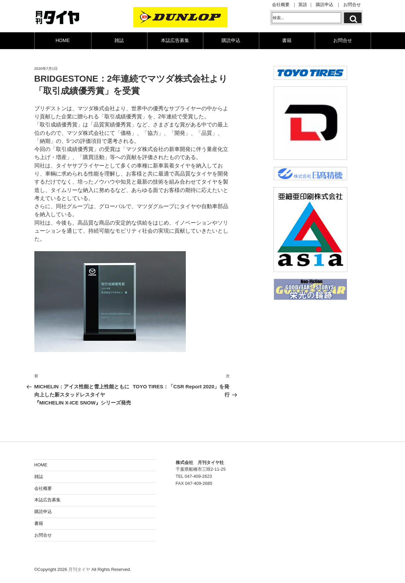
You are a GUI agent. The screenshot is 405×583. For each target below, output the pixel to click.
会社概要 (281, 4)
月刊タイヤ (79, 568)
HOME (63, 40)
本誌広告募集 (175, 40)
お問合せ (352, 4)
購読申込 (324, 4)
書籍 (287, 40)
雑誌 (119, 40)
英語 (302, 4)
